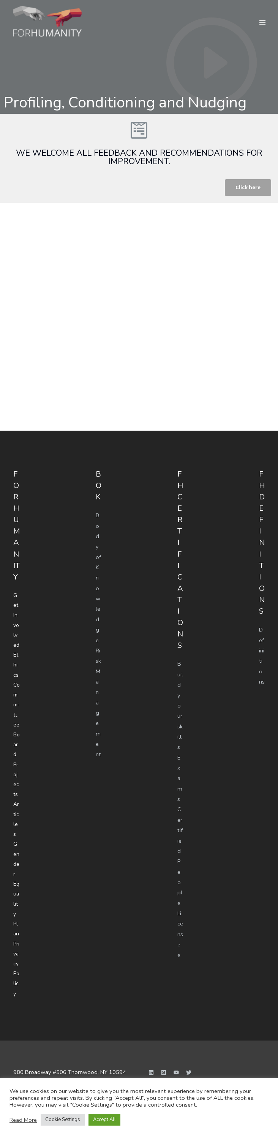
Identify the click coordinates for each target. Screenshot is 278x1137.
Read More (23, 1119)
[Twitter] (188, 1060)
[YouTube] (176, 1060)
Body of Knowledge (98, 577)
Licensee (180, 932)
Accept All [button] (104, 1119)
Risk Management (98, 701)
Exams (179, 777)
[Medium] (163, 1060)
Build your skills (180, 705)
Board (16, 740)
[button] (247, 187)
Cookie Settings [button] (62, 1119)
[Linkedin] (151, 1060)
